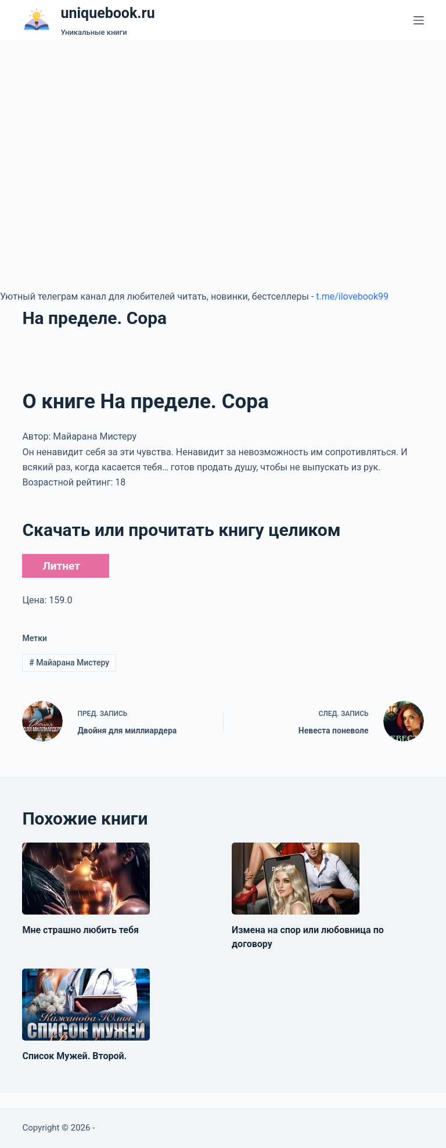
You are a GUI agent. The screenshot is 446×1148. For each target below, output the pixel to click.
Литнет (61, 566)
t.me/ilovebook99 (352, 296)
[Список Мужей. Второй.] (86, 1005)
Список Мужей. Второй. (74, 1055)
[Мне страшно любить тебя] (86, 879)
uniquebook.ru (107, 13)
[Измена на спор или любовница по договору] (295, 879)
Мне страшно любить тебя (80, 929)
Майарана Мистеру (69, 662)
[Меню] (418, 20)
